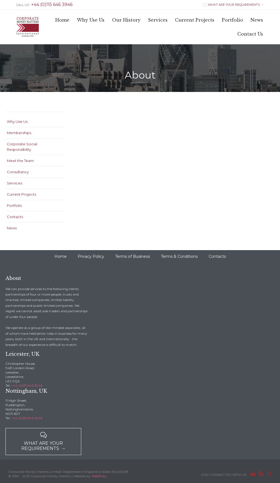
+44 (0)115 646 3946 (26, 385)
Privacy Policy (91, 256)
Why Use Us (17, 121)
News (12, 228)
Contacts (15, 217)
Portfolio (14, 205)
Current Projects (21, 194)
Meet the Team (20, 160)
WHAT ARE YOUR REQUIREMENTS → (233, 5)
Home (60, 256)
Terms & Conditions (179, 256)
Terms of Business (132, 256)
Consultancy (18, 172)
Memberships (19, 133)
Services (14, 183)
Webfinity (99, 476)
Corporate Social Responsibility (22, 147)
